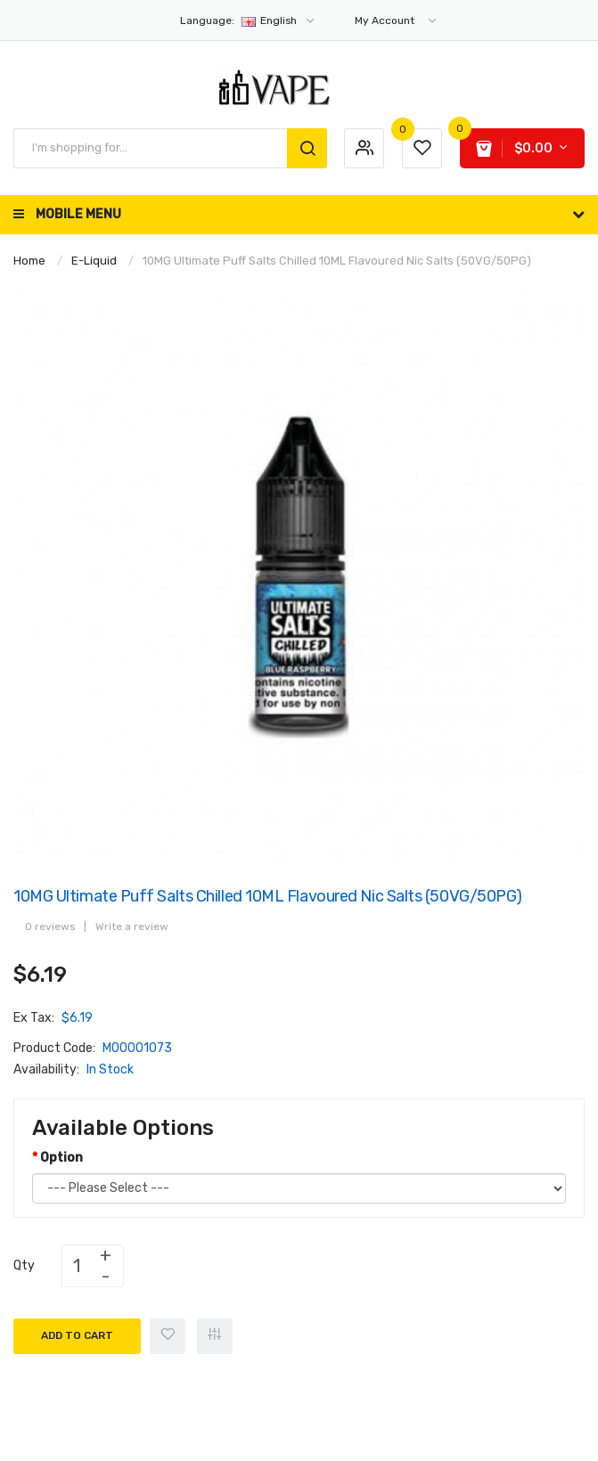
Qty (24, 1265)
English (248, 20)
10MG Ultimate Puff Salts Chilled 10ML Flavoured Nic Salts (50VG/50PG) (337, 260)
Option (61, 1157)
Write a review (131, 926)
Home (29, 260)
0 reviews (50, 926)
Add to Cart (77, 1335)
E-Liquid (94, 260)
